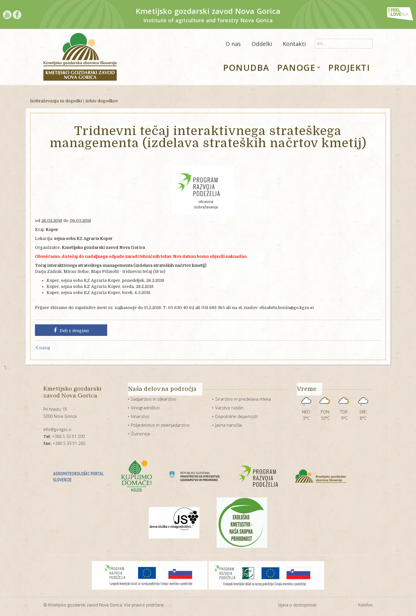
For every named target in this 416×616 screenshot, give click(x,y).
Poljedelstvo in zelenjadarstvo (160, 425)
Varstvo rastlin (229, 407)
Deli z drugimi (71, 330)
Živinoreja (140, 433)
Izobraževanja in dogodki (56, 101)
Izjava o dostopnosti (297, 605)
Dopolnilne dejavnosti (236, 416)
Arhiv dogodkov (101, 101)
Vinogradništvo (145, 407)
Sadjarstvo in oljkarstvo (153, 399)
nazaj (42, 347)
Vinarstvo (140, 416)
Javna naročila (228, 425)
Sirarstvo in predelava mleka (243, 399)
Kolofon (365, 605)
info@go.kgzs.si (57, 429)
